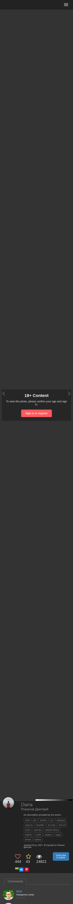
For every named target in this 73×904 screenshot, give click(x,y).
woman (43, 820)
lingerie (28, 835)
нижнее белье (51, 830)
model (38, 835)
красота (29, 825)
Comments (15, 881)
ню (51, 820)
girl (35, 820)
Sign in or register (36, 413)
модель (48, 835)
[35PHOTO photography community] (17, 4)
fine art (62, 825)
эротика (37, 830)
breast (28, 839)
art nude (51, 825)
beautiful (40, 825)
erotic (27, 830)
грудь (58, 835)
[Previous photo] (3, 393)
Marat (19, 891)
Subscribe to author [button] (61, 856)
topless (38, 839)
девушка (61, 820)
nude (27, 820)
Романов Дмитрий (35, 809)
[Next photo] (69, 393)
